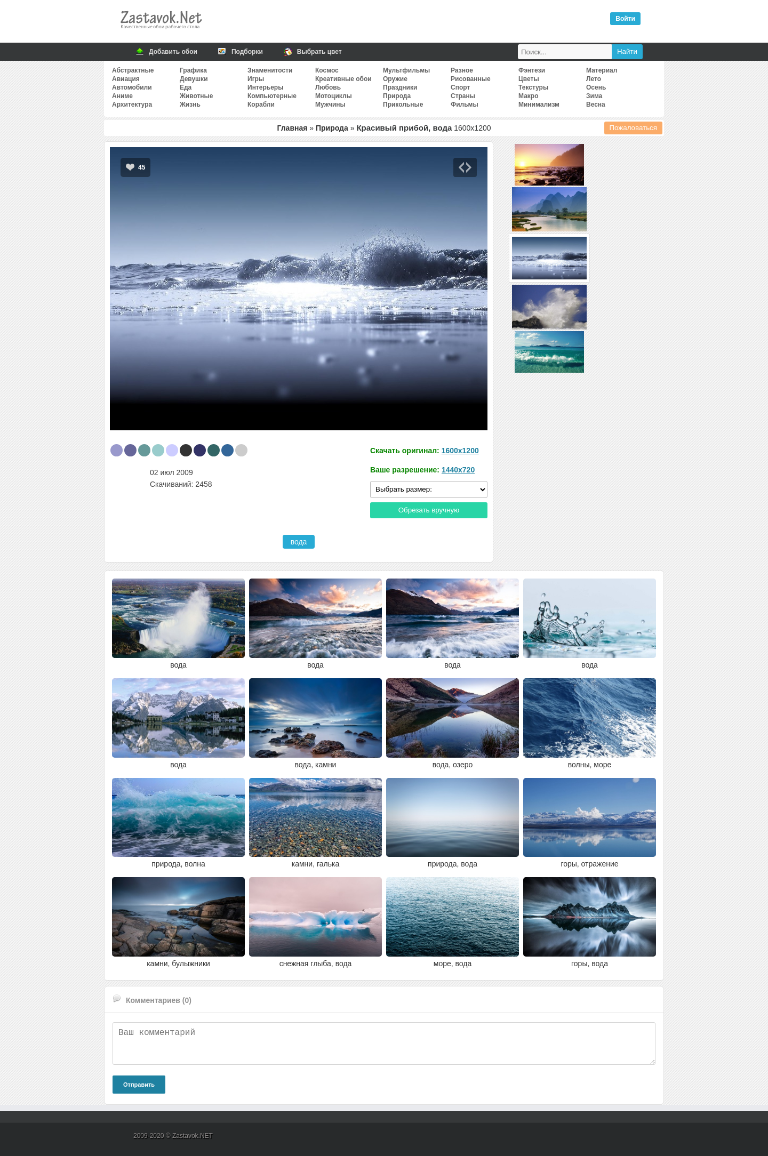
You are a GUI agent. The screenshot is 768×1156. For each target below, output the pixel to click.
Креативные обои (343, 79)
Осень (596, 87)
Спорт (460, 87)
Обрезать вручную (429, 510)
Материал (601, 70)
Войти (625, 18)
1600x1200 (460, 450)
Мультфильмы (406, 70)
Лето (593, 79)
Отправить (139, 1084)
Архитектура (132, 104)
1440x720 (458, 469)
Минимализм (538, 104)
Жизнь (190, 104)
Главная (292, 128)
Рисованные (471, 79)
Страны (463, 96)
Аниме (122, 96)
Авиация (126, 79)
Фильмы (464, 104)
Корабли (261, 104)
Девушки (194, 79)
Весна (595, 104)
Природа (397, 96)
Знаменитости (269, 70)
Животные (196, 96)
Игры (255, 79)
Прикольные (403, 104)
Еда (185, 87)
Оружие (395, 79)
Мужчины (330, 104)
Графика (193, 70)
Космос (327, 70)
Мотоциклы (333, 96)
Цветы (528, 79)
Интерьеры (265, 87)
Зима (594, 96)
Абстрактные (133, 70)
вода (299, 541)
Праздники (400, 87)
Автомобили (132, 87)
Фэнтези (531, 70)
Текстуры (533, 87)
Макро (528, 96)
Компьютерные (272, 96)
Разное (462, 70)
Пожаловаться (634, 128)
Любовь (328, 87)
